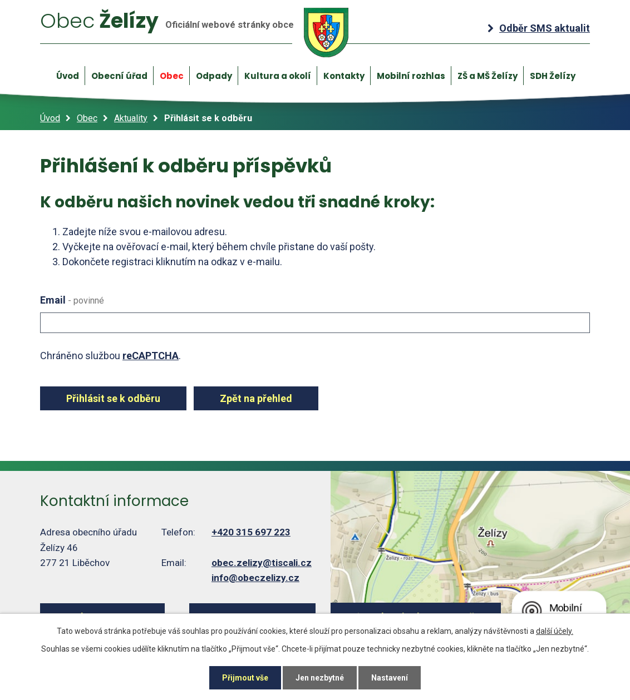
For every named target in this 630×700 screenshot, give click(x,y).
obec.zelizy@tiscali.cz (261, 562)
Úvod (67, 76)
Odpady (214, 76)
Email (72, 300)
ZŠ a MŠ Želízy (487, 76)
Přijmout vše (245, 677)
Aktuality (130, 118)
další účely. (554, 631)
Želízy (194, 32)
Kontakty (344, 76)
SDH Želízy (552, 76)
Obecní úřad (119, 76)
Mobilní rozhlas (411, 76)
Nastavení (389, 677)
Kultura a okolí (277, 76)
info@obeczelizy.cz (255, 577)
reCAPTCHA (150, 355)
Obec (172, 76)
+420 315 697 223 (251, 532)
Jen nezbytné (320, 677)
